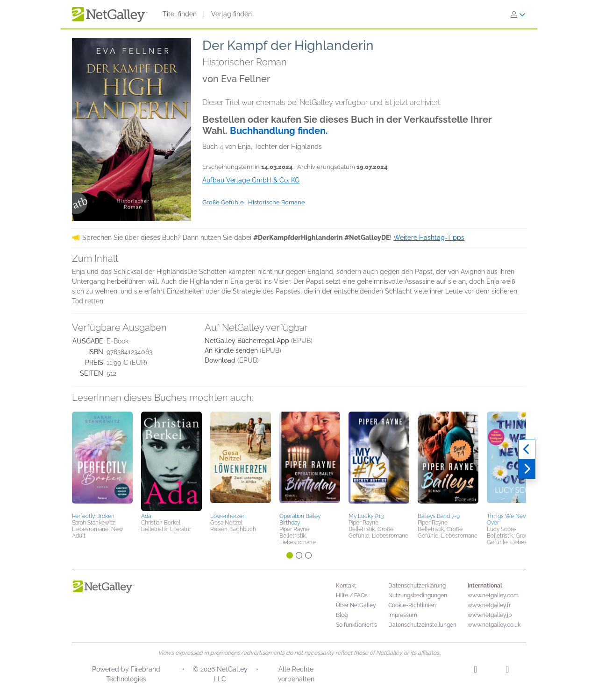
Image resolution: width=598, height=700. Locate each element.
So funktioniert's (356, 625)
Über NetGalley (356, 605)
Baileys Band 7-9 (439, 516)
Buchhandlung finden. (279, 130)
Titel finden (180, 14)
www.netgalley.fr (489, 605)
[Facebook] (507, 670)
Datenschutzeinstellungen (422, 625)
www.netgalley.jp (490, 615)
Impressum (402, 615)
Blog (342, 615)
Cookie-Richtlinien (412, 605)
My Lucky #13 (366, 516)
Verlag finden (231, 14)
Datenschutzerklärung (417, 585)
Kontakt (346, 585)
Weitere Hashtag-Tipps (428, 237)
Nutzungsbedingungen (417, 595)
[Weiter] (526, 469)
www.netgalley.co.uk (494, 625)
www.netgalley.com (493, 595)
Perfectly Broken (93, 516)
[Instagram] (475, 670)
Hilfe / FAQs (352, 595)
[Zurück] (526, 449)
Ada (146, 516)
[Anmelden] (518, 14)
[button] (102, 461)
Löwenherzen (228, 516)
